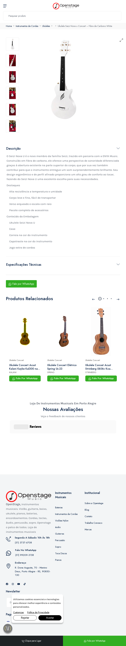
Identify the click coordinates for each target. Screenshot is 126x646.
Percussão (60, 524)
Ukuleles (46, 26)
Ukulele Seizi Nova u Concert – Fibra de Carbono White (85, 26)
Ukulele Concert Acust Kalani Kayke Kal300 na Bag (23, 367)
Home (9, 26)
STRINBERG (90, 372)
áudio (58, 510)
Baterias (59, 491)
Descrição (13, 148)
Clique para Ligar (31, 640)
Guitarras (59, 517)
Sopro (58, 530)
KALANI (12, 372)
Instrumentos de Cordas (27, 26)
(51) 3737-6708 (23, 526)
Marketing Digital (42, 625)
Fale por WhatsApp (21, 284)
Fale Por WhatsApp (25, 378)
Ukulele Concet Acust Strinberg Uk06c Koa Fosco (98, 367)
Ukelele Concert (16, 360)
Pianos (58, 543)
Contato (88, 500)
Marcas (88, 513)
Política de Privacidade (38, 612)
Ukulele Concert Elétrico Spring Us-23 (62, 367)
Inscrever (41, 586)
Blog (87, 493)
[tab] (12, 44)
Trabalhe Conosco (93, 506)
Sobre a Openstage (94, 486)
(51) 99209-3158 (24, 538)
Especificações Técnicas (23, 264)
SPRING (50, 372)
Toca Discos (61, 537)
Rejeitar (25, 618)
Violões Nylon (61, 504)
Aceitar (50, 618)
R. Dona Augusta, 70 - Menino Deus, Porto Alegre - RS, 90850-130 (32, 554)
